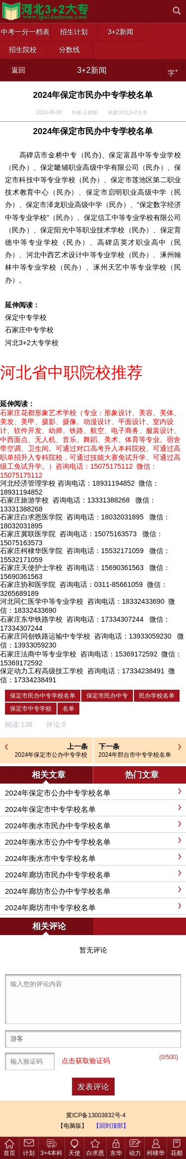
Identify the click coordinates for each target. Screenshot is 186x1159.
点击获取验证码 (86, 1061)
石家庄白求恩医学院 (31, 517)
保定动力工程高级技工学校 (41, 671)
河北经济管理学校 (28, 483)
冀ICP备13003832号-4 (95, 1115)
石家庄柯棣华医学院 (31, 551)
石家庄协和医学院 (28, 584)
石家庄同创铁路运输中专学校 (45, 636)
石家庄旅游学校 (24, 500)
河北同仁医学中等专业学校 (41, 601)
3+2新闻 (91, 70)
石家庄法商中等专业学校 (38, 654)
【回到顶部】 (111, 1125)
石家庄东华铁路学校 (31, 619)
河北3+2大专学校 (32, 343)
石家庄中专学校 (29, 330)
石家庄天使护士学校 (31, 568)
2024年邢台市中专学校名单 (135, 754)
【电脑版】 (72, 1125)
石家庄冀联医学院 (28, 534)
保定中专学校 (26, 317)
